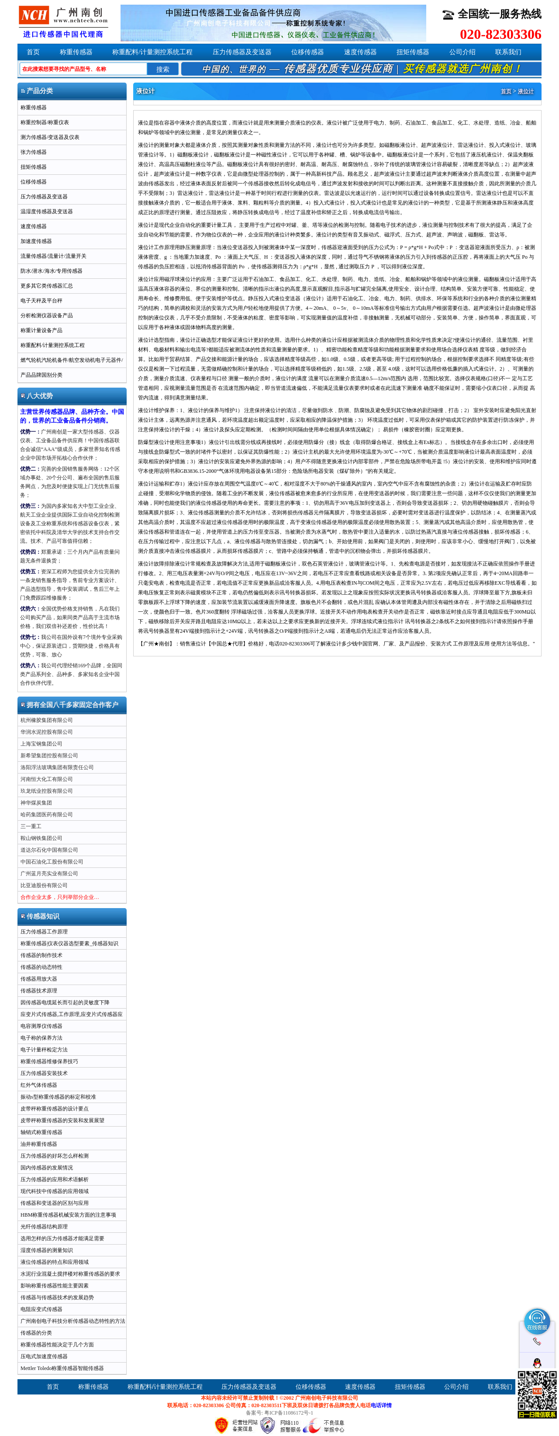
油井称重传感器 (39, 1144)
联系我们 (508, 52)
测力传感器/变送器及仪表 (50, 137)
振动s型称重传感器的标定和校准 (58, 1097)
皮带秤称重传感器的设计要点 (55, 1109)
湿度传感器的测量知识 (47, 1250)
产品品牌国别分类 (41, 375)
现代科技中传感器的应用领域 (55, 1191)
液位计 (526, 91)
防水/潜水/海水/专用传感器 (52, 271)
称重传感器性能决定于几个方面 (57, 1345)
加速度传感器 (36, 241)
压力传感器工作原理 (44, 932)
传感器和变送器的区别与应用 (55, 1203)
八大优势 (37, 395)
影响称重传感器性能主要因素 (55, 1286)
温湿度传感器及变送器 (47, 211)
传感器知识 (40, 916)
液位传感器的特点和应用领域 (55, 1262)
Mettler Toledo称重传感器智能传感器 (62, 1368)
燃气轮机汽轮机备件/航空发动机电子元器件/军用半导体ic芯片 (70, 362)
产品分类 (37, 90)
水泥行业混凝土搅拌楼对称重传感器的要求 (70, 1274)
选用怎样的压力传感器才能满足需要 (62, 1238)
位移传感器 (307, 52)
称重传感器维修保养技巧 (49, 1061)
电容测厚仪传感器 (41, 1026)
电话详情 (381, 1405)
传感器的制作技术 (41, 955)
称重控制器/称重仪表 (45, 122)
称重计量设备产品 (41, 330)
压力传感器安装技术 (44, 1073)
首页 (33, 52)
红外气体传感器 (39, 1085)
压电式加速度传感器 (44, 1356)
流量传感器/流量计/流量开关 (53, 256)
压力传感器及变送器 (242, 52)
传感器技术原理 (39, 991)
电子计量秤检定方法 (44, 1050)
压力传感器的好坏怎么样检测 (55, 1156)
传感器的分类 (36, 1333)
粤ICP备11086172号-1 (288, 1413)
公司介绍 (462, 52)
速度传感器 (360, 52)
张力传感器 (34, 152)
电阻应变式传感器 (41, 1309)
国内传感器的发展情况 (47, 1168)
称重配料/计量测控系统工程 (152, 52)
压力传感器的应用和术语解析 (55, 1179)
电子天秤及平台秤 (41, 301)
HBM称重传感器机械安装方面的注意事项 (68, 1215)
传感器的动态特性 (41, 967)
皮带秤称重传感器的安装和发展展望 (62, 1120)
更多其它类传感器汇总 (47, 286)
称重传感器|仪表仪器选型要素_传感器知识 (69, 943)
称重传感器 (76, 52)
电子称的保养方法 (41, 1038)
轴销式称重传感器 (41, 1132)
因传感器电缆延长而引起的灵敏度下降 (65, 1002)
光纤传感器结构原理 (44, 1227)
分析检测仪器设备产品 (47, 315)
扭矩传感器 (413, 52)
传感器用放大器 (39, 979)
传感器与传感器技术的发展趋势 (57, 1297)
